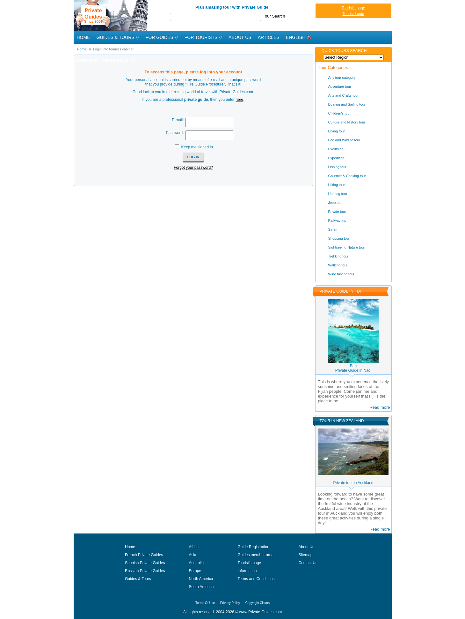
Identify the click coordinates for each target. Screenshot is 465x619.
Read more (379, 407)
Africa (194, 547)
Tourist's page (353, 8)
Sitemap (306, 555)
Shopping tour (339, 238)
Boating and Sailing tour (347, 104)
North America (201, 579)
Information (247, 571)
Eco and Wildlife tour (344, 140)
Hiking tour (336, 185)
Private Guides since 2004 (111, 15)
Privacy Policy (230, 603)
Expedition (336, 158)
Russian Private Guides (145, 571)
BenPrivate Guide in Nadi (353, 368)
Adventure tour (339, 86)
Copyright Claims (257, 603)
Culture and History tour (346, 122)
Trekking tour (338, 256)
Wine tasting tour (341, 274)
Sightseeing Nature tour (346, 247)
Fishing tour (337, 167)
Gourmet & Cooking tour (347, 176)
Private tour (337, 211)
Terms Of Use (205, 603)
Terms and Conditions (255, 579)
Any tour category (342, 77)
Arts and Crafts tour (343, 95)
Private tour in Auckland (353, 483)
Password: (175, 133)
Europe (195, 571)
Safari (333, 229)
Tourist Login (353, 13)
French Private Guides (144, 555)
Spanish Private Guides (145, 563)
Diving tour (336, 131)
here (239, 99)
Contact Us (308, 563)
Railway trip (337, 220)
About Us (240, 37)
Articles (269, 37)
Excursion (336, 149)
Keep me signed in (197, 147)
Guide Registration (253, 547)
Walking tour (338, 265)
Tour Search (274, 16)
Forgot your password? (193, 167)
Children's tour (339, 113)
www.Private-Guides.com (260, 612)
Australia (196, 563)
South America (201, 587)
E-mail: (178, 120)
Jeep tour (335, 203)
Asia (192, 555)
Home (83, 37)
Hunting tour (337, 194)
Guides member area (255, 555)
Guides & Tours (138, 579)
